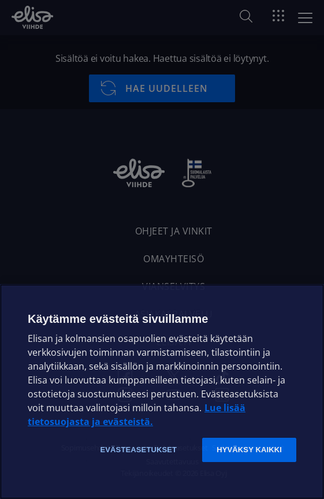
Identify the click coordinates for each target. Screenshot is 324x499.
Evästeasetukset (138, 449)
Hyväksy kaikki (249, 449)
